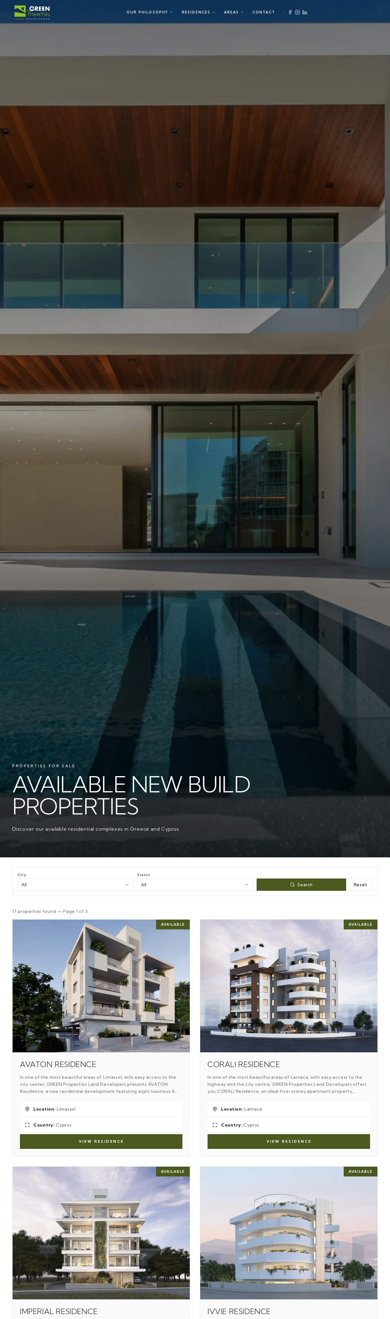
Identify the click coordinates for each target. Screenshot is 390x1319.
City (21, 874)
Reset (361, 884)
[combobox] (75, 885)
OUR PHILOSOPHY (150, 12)
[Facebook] (290, 12)
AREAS (234, 12)
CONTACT (264, 12)
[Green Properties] (32, 12)
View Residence (101, 1141)
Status (143, 874)
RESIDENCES (199, 12)
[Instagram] (297, 12)
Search (301, 884)
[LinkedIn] (304, 12)
